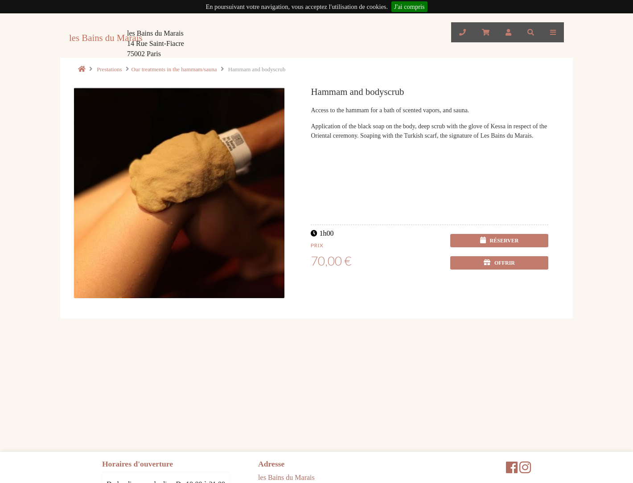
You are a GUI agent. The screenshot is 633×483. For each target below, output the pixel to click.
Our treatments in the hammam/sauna (174, 69)
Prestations (109, 69)
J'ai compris (409, 6)
